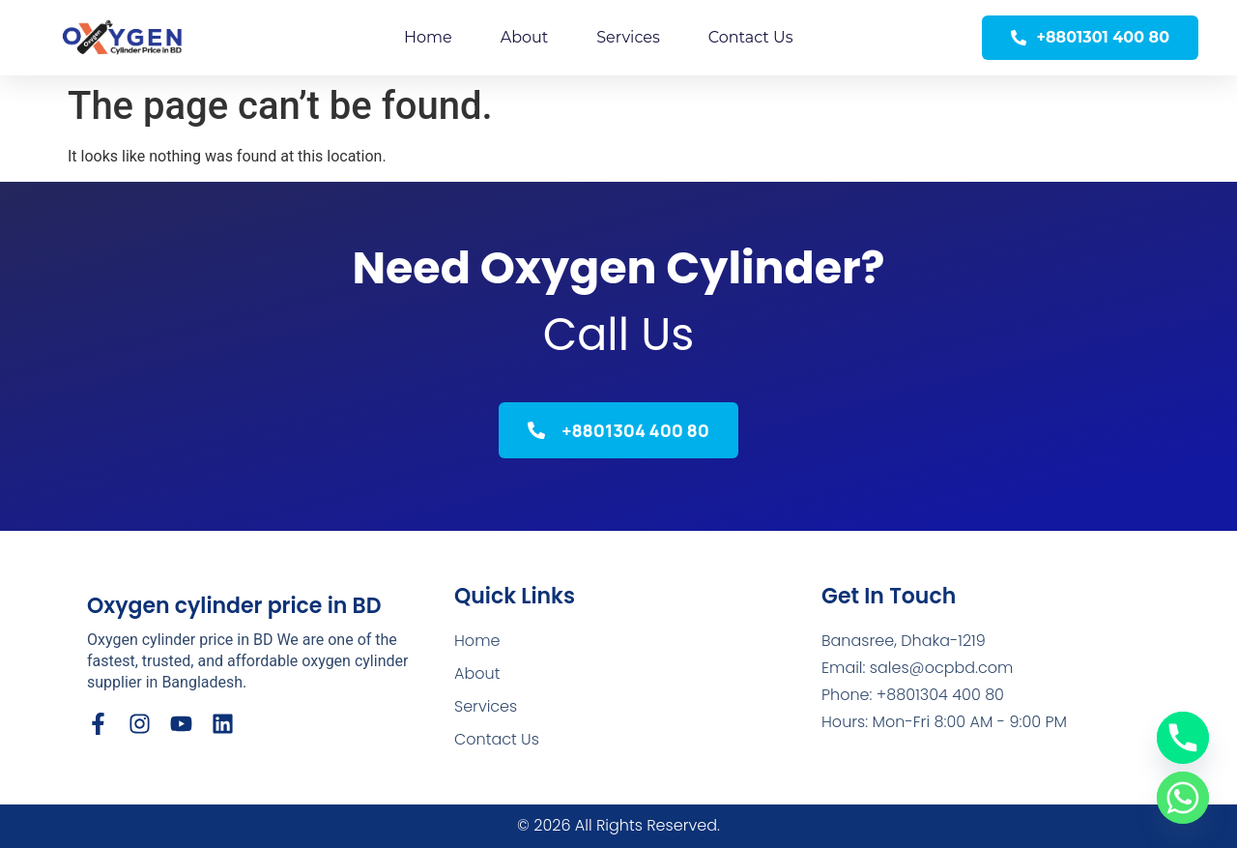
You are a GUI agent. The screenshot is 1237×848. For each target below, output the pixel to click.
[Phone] (1183, 738)
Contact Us (750, 37)
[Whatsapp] (1183, 798)
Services (627, 37)
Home (428, 37)
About (525, 37)
